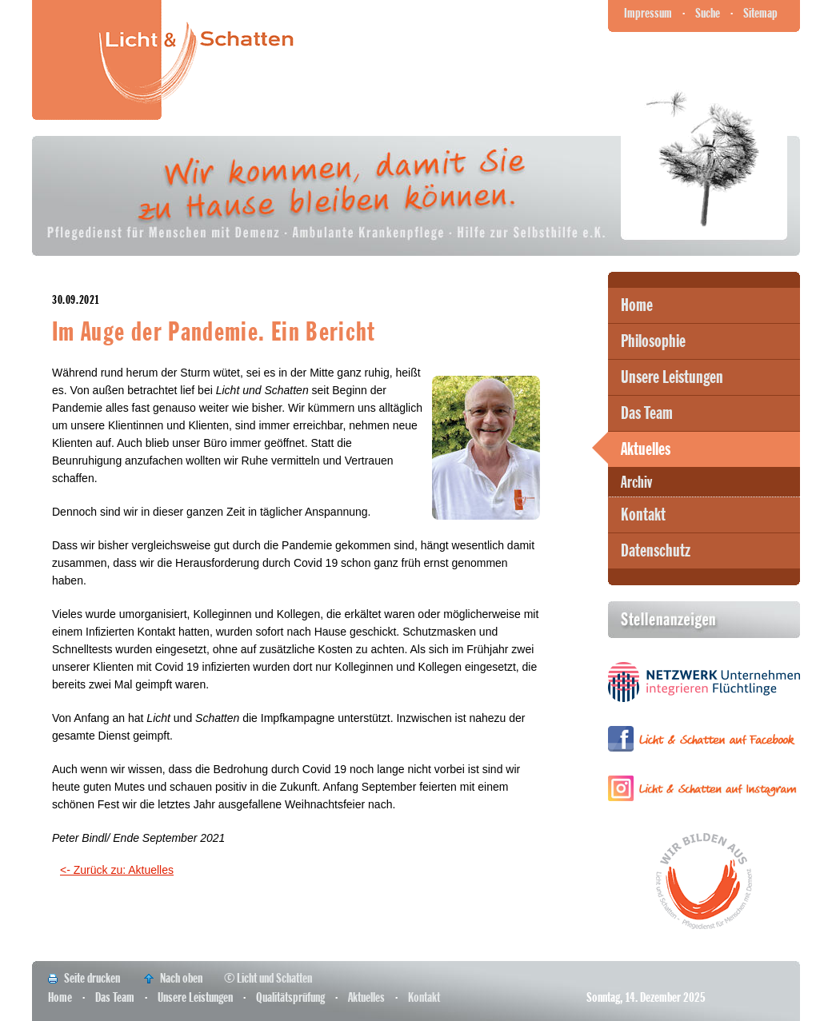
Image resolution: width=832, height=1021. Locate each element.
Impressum (648, 13)
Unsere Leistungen (672, 377)
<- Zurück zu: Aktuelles (117, 869)
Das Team (647, 413)
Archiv (636, 483)
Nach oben (181, 978)
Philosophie (653, 341)
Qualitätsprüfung (290, 997)
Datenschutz (655, 551)
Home (637, 305)
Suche (707, 13)
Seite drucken (92, 978)
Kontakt (643, 515)
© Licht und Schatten (268, 978)
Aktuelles (645, 449)
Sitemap (760, 13)
